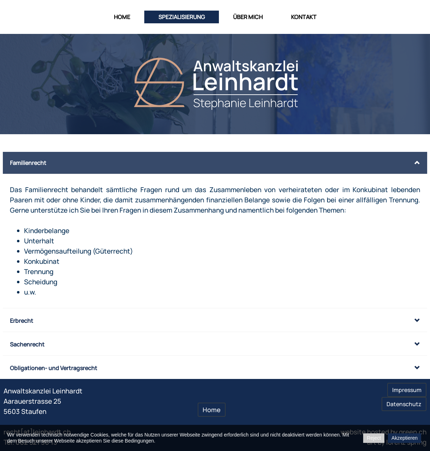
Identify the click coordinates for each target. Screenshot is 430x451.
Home (122, 17)
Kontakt (303, 17)
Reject (374, 438)
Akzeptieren (404, 438)
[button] (215, 163)
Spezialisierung (181, 17)
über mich (248, 17)
